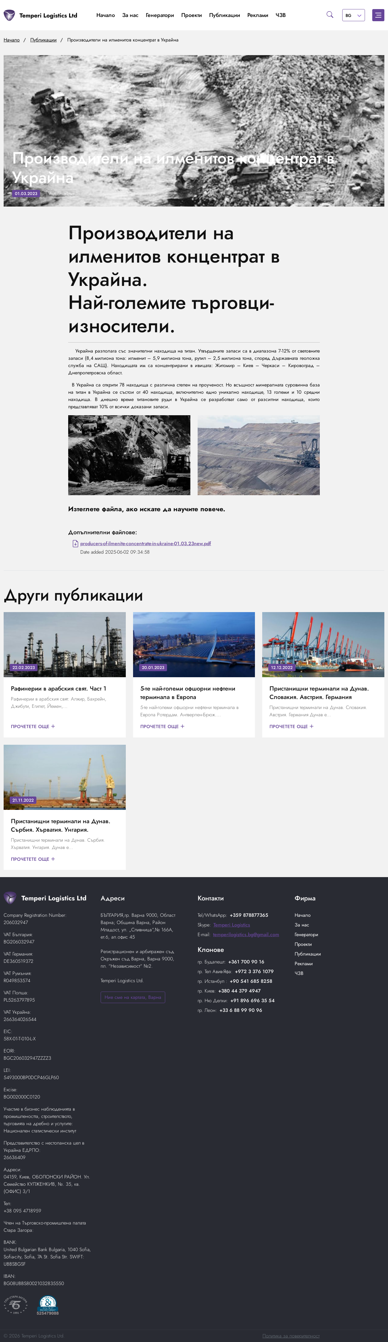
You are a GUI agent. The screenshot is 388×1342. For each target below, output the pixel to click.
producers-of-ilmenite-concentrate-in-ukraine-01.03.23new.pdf (145, 543)
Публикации (224, 15)
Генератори (160, 15)
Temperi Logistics (231, 924)
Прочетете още (34, 726)
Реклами (257, 15)
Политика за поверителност (291, 1335)
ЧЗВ (281, 15)
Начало (105, 15)
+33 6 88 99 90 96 (240, 1010)
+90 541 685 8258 (251, 981)
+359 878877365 (249, 915)
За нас (130, 15)
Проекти (191, 15)
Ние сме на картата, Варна (133, 997)
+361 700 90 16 (246, 961)
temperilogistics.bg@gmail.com (246, 934)
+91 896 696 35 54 (252, 1000)
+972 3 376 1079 (254, 971)
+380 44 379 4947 (239, 990)
